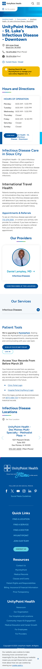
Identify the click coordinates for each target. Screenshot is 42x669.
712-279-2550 (8, 220)
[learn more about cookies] (17, 665)
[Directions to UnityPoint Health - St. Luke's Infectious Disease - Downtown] (21, 141)
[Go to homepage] (11, 3)
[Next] (39, 437)
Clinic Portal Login (15, 385)
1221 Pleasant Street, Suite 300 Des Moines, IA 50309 (21, 442)
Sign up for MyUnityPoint (16, 347)
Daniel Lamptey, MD (19, 271)
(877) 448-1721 (11, 398)
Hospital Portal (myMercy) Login (21, 390)
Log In (8, 351)
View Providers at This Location (21, 286)
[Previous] (3, 437)
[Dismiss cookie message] (38, 658)
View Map (10, 135)
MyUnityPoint (24, 333)
